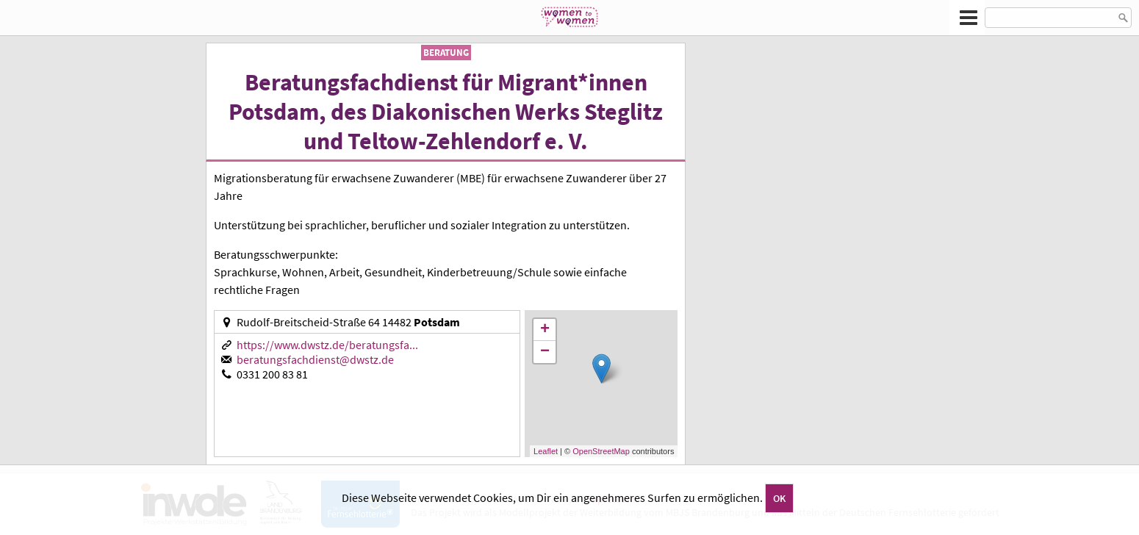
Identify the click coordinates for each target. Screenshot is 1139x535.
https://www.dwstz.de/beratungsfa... (327, 344)
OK (779, 498)
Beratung (446, 52)
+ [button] (545, 330)
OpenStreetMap (601, 451)
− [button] (545, 352)
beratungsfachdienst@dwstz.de (315, 359)
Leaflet (545, 451)
